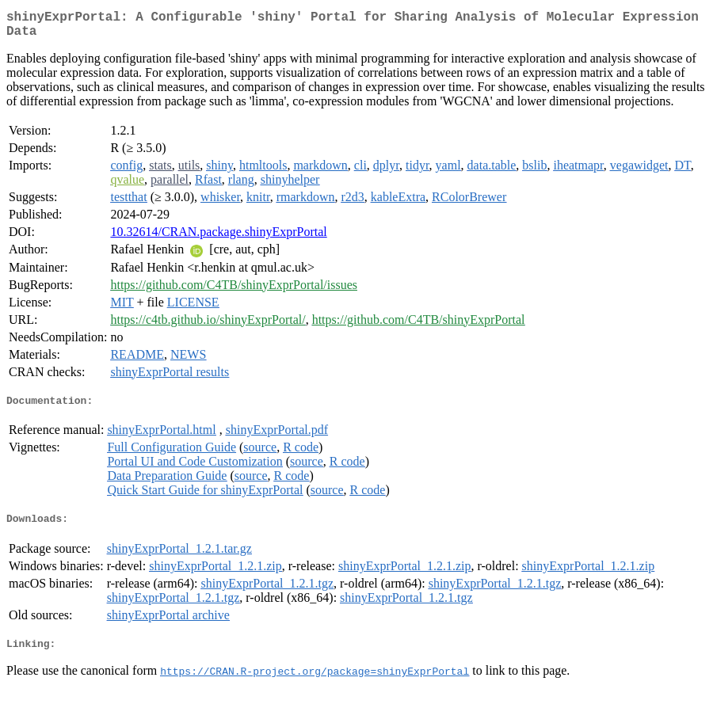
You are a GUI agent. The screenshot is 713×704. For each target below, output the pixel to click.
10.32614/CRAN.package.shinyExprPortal (218, 238)
